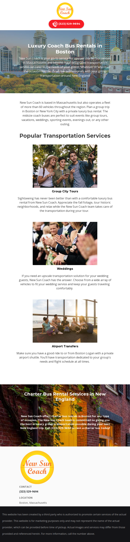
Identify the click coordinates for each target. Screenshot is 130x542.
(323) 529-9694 (66, 24)
